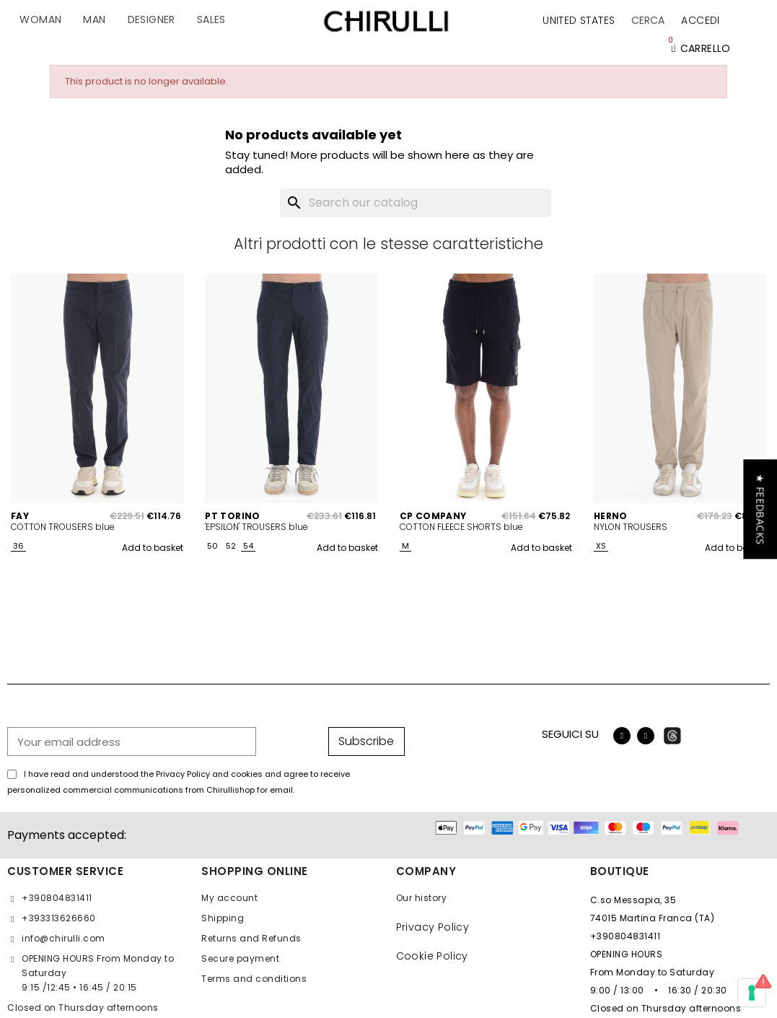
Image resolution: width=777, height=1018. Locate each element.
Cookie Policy (432, 956)
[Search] (415, 202)
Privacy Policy (433, 927)
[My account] (700, 20)
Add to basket (152, 547)
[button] (648, 20)
